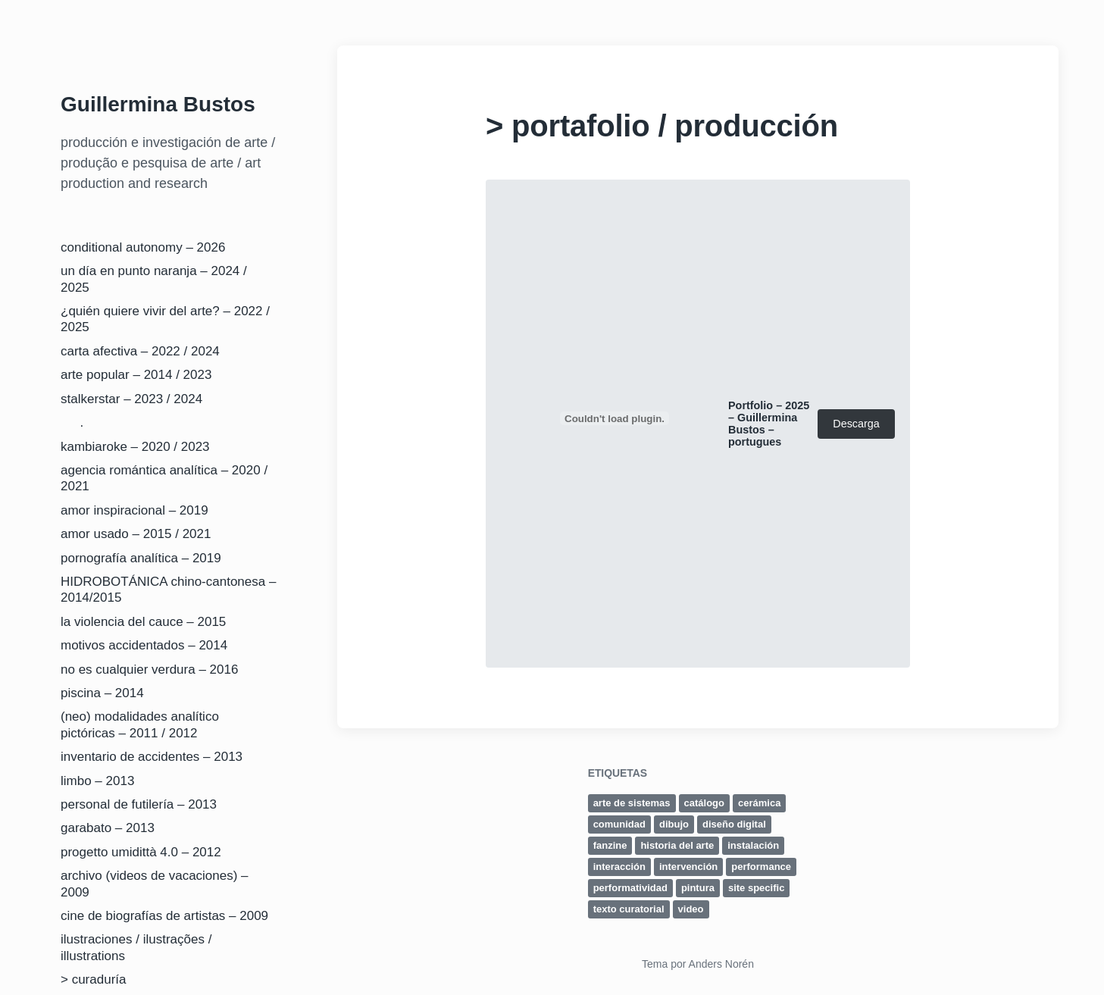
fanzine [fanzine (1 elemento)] (610, 845)
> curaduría (93, 979)
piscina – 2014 (102, 693)
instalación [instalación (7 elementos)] (753, 845)
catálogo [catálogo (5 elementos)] (704, 803)
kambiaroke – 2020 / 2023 (135, 447)
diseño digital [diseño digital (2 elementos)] (734, 824)
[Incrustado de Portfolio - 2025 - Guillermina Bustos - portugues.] (614, 418)
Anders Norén (721, 964)
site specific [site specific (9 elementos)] (756, 887)
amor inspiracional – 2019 (134, 510)
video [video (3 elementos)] (691, 909)
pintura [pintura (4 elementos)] (698, 887)
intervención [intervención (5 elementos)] (688, 866)
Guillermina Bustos (158, 104)
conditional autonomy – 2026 (143, 247)
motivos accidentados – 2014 (144, 645)
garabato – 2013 (108, 828)
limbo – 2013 (97, 781)
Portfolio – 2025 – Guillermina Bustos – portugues (768, 423)
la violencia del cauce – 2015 (143, 622)
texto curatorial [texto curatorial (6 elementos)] (629, 909)
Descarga (856, 424)
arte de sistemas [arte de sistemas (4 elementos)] (632, 803)
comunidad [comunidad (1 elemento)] (619, 824)
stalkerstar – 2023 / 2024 (131, 399)
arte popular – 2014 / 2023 (136, 375)
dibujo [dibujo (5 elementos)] (674, 824)
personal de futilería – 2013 (139, 804)
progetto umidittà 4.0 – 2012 (141, 852)
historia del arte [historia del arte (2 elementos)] (677, 845)
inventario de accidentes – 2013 (151, 756)
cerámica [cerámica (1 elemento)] (759, 803)
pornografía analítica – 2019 (141, 558)
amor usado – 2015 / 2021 (136, 534)
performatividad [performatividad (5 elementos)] (630, 887)
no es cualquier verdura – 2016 (149, 669)
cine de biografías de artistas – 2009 (164, 916)
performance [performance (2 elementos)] (761, 866)
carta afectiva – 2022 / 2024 (140, 351)
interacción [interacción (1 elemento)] (619, 866)
